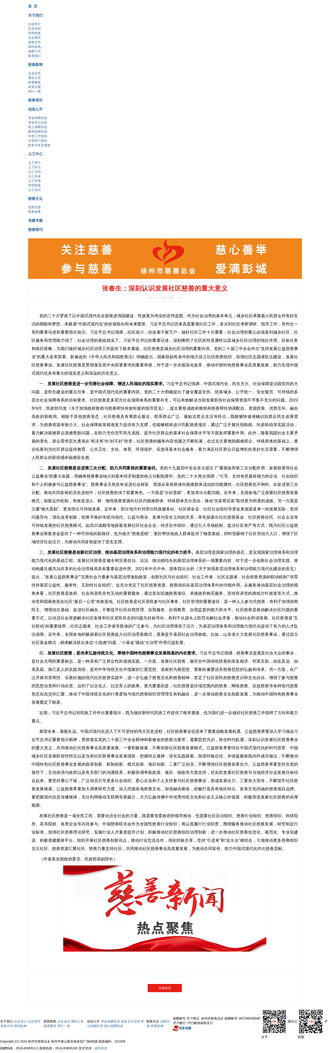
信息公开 (35, 109)
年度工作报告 (37, 136)
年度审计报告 (37, 140)
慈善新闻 (35, 64)
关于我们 (35, 15)
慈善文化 (35, 198)
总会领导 (34, 37)
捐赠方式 (34, 51)
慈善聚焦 (34, 82)
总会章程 (34, 28)
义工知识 (34, 190)
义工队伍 (34, 167)
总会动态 (34, 73)
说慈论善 (34, 207)
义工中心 (35, 154)
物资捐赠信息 (37, 131)
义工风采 (34, 176)
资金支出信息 (37, 122)
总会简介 (34, 24)
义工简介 (34, 162)
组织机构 (34, 47)
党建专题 (35, 220)
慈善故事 (34, 212)
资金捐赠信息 (37, 118)
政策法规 (34, 87)
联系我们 (34, 56)
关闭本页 (164, 988)
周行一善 (34, 91)
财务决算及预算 (39, 145)
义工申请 (34, 181)
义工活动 (34, 171)
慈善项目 (35, 100)
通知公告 (34, 78)
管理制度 (34, 33)
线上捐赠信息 (37, 127)
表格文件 (34, 42)
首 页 (32, 6)
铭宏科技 (100, 1048)
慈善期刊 (35, 229)
